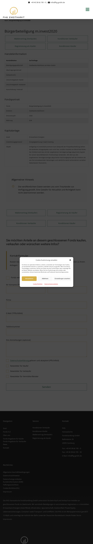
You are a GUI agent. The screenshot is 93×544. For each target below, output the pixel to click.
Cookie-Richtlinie (37, 284)
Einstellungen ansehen (62, 278)
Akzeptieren (29, 278)
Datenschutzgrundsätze (51, 284)
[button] (70, 260)
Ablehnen (45, 278)
